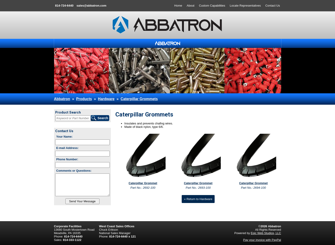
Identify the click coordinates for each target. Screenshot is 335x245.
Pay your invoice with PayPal (262, 240)
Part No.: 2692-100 (142, 187)
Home (178, 5)
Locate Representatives (245, 5)
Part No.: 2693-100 (198, 187)
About (190, 5)
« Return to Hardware (198, 199)
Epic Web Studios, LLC (266, 233)
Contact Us (272, 5)
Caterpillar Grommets (139, 99)
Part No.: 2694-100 (253, 187)
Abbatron (62, 99)
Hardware (106, 99)
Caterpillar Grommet (143, 183)
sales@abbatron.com (91, 5)
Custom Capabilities (212, 5)
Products (84, 99)
